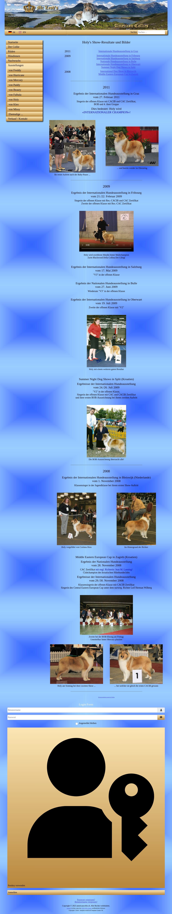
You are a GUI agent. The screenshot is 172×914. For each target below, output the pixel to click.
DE (12, 32)
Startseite (13, 42)
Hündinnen (14, 56)
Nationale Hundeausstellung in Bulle (118, 61)
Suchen (133, 32)
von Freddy (15, 70)
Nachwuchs (14, 60)
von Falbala (15, 94)
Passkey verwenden (86, 807)
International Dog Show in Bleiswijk (118, 71)
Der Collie (13, 46)
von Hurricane (16, 75)
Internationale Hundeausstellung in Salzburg (118, 58)
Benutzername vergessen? (86, 902)
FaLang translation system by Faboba (106, 697)
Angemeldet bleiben (87, 723)
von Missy (14, 109)
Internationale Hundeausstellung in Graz (118, 51)
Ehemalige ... (16, 114)
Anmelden (12, 892)
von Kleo (14, 104)
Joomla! (69, 908)
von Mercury (16, 80)
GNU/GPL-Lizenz (86, 908)
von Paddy (14, 84)
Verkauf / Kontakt (17, 118)
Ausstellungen (15, 65)
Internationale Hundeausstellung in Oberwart (118, 64)
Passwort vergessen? (86, 900)
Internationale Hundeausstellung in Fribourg (118, 55)
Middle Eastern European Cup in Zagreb (118, 74)
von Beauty (15, 89)
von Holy (14, 99)
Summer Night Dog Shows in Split (118, 67)
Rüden (11, 51)
